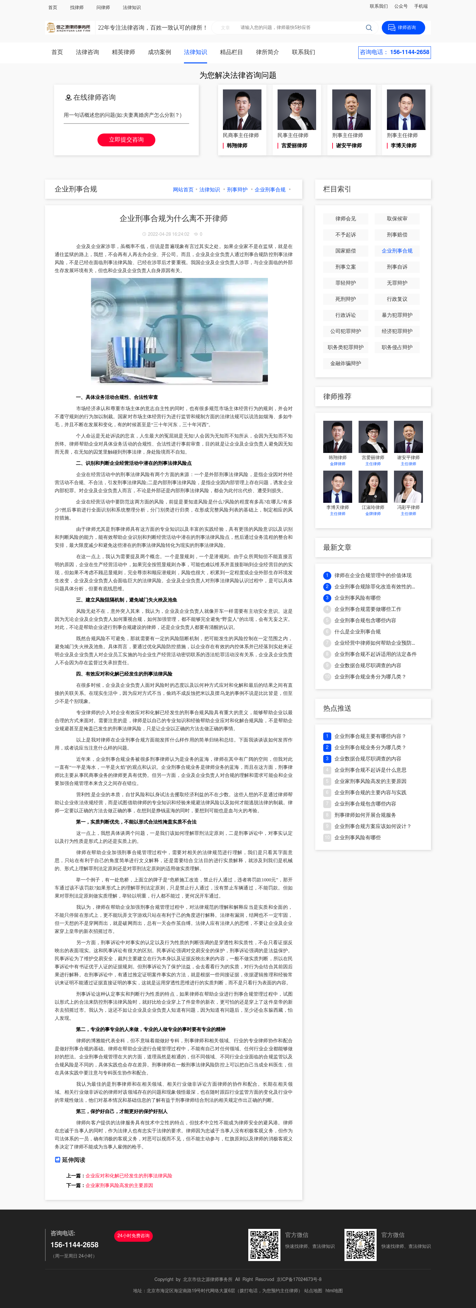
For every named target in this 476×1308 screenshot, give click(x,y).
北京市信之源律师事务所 (208, 1279)
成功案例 (159, 52)
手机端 (421, 6)
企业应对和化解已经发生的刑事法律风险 (129, 1175)
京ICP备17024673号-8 (299, 1279)
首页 (52, 7)
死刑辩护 (345, 299)
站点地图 (313, 1291)
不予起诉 (345, 234)
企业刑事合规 (270, 189)
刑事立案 (345, 267)
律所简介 (267, 52)
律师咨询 (407, 27)
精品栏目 (231, 52)
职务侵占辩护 (397, 347)
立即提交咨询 (126, 140)
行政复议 (397, 299)
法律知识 (132, 7)
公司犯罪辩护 (345, 331)
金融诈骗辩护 (345, 363)
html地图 (334, 1291)
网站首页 (183, 189)
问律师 (103, 7)
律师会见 (345, 218)
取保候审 (397, 218)
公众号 (401, 6)
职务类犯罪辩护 (346, 347)
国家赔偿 (345, 250)
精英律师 (123, 52)
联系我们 (379, 6)
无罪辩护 (397, 283)
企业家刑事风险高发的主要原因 (119, 1185)
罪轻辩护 (345, 283)
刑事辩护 (237, 189)
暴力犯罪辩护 (397, 315)
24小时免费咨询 (133, 1236)
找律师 (77, 7)
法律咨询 (87, 52)
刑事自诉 (397, 267)
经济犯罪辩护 (397, 331)
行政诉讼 (345, 315)
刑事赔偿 (397, 234)
